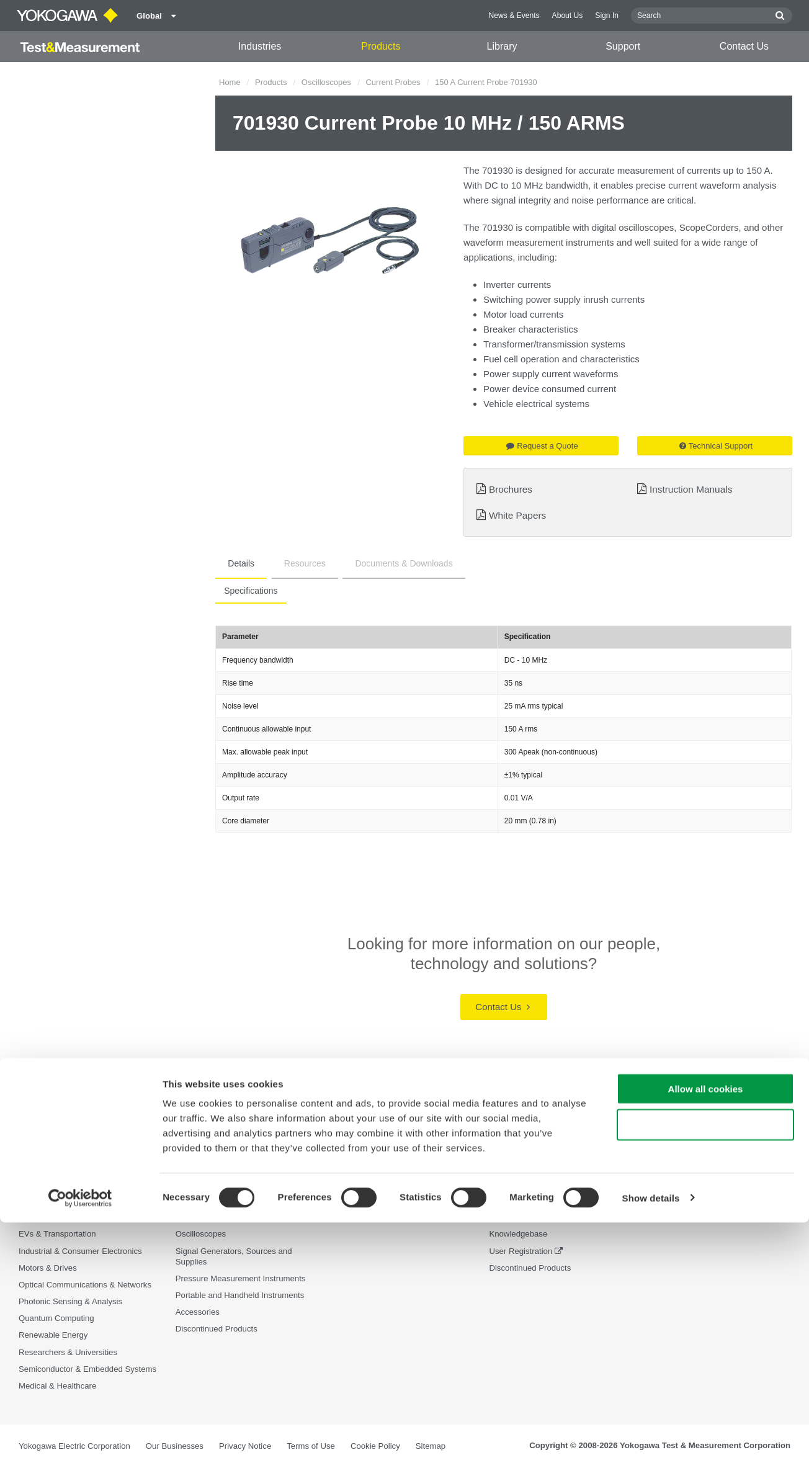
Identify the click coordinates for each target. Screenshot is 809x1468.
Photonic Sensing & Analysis (70, 1302)
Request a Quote (542, 445)
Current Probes (392, 82)
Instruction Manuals (691, 489)
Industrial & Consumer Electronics (80, 1251)
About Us (567, 15)
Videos (345, 1217)
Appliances (39, 1201)
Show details (651, 1443)
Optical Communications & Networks (85, 1285)
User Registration (520, 1251)
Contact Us (744, 46)
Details (233, 563)
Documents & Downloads (365, 563)
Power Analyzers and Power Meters (240, 1201)
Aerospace (38, 1184)
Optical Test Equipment (217, 1184)
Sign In (607, 15)
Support (623, 46)
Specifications (247, 591)
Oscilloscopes (326, 82)
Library (502, 46)
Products (380, 46)
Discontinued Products (530, 1268)
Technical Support (716, 445)
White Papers (517, 515)
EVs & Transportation (57, 1234)
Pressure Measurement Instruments (241, 1279)
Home (230, 82)
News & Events (514, 15)
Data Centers (43, 1217)
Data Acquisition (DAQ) (218, 1217)
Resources (282, 563)
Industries (259, 46)
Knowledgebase (518, 1234)
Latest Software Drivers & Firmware (553, 1201)
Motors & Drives (48, 1268)
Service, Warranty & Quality (539, 1217)
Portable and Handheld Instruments (240, 1295)
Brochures (510, 489)
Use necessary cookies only (705, 1371)
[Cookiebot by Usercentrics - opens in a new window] (80, 1443)
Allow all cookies (705, 1334)
